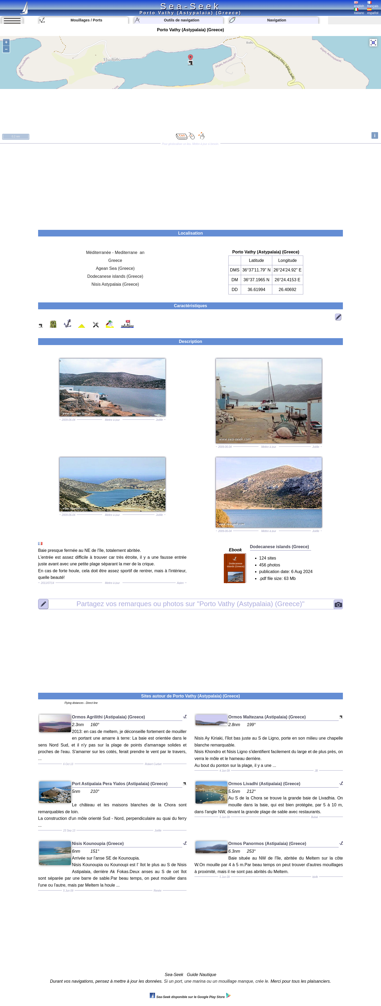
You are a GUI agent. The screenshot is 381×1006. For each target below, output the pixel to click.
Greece (115, 260)
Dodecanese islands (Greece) (115, 276)
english (359, 4)
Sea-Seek (190, 6)
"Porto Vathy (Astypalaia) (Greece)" (190, 604)
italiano (359, 11)
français (372, 4)
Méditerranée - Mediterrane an (115, 252)
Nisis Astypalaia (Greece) (115, 284)
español (372, 11)
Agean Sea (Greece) (115, 268)
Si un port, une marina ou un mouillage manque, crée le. (216, 981)
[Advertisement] (190, 185)
